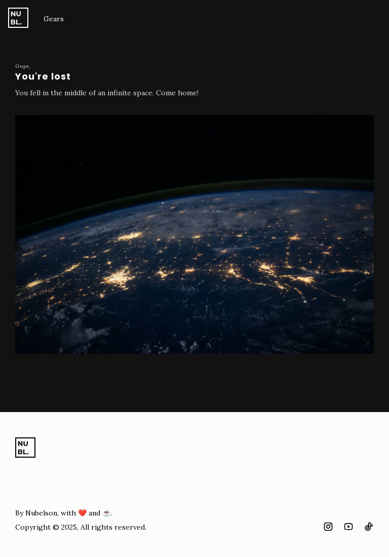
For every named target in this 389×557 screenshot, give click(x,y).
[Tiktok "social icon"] (369, 527)
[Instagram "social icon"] (328, 527)
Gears (54, 18)
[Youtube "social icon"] (348, 527)
